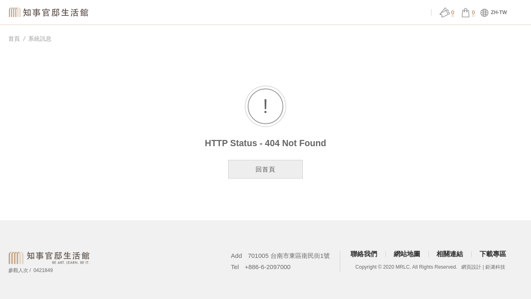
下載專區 (493, 253)
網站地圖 (407, 253)
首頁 (14, 38)
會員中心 (405, 13)
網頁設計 (471, 267)
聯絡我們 (364, 253)
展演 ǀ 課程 (298, 13)
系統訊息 (39, 38)
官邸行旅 (352, 13)
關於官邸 (192, 13)
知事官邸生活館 (49, 12)
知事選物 (139, 13)
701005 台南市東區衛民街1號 (289, 255)
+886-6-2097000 (268, 266)
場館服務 (245, 13)
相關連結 (449, 253)
